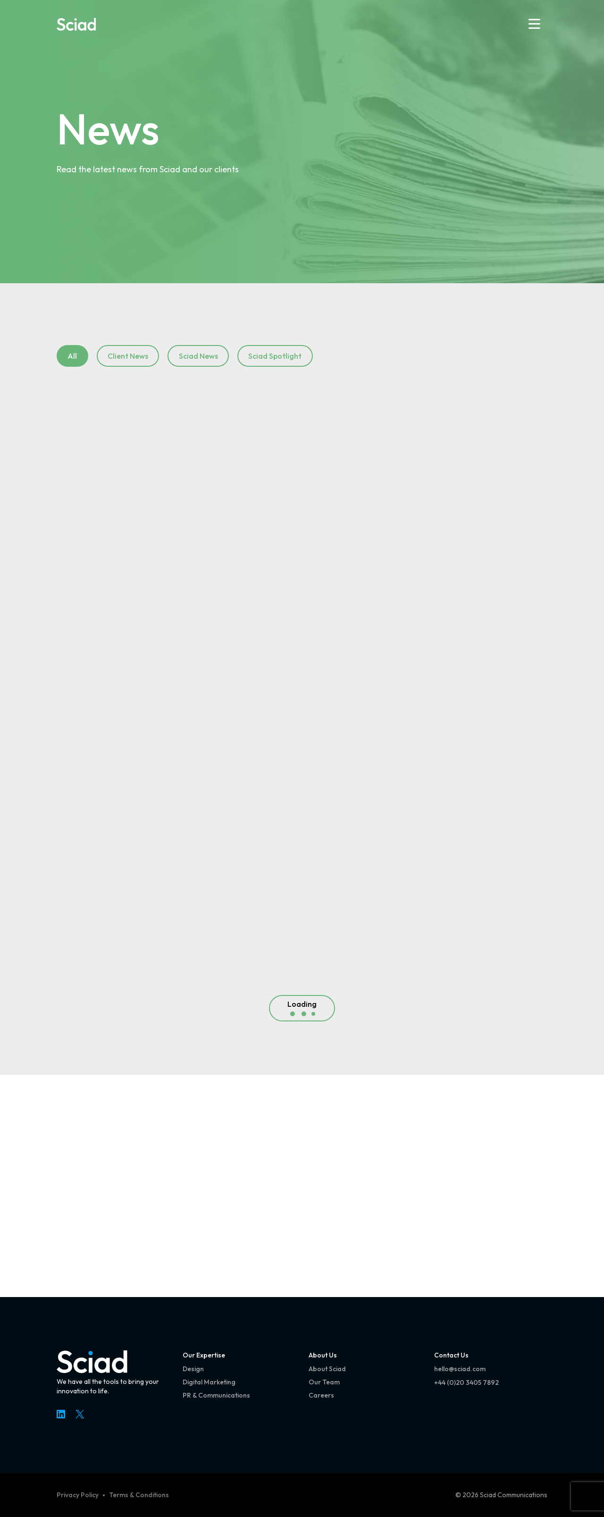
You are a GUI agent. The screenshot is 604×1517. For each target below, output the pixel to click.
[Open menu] (534, 24)
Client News (128, 356)
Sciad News (198, 356)
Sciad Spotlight (275, 356)
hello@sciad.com (460, 1369)
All (72, 356)
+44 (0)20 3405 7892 (466, 1382)
